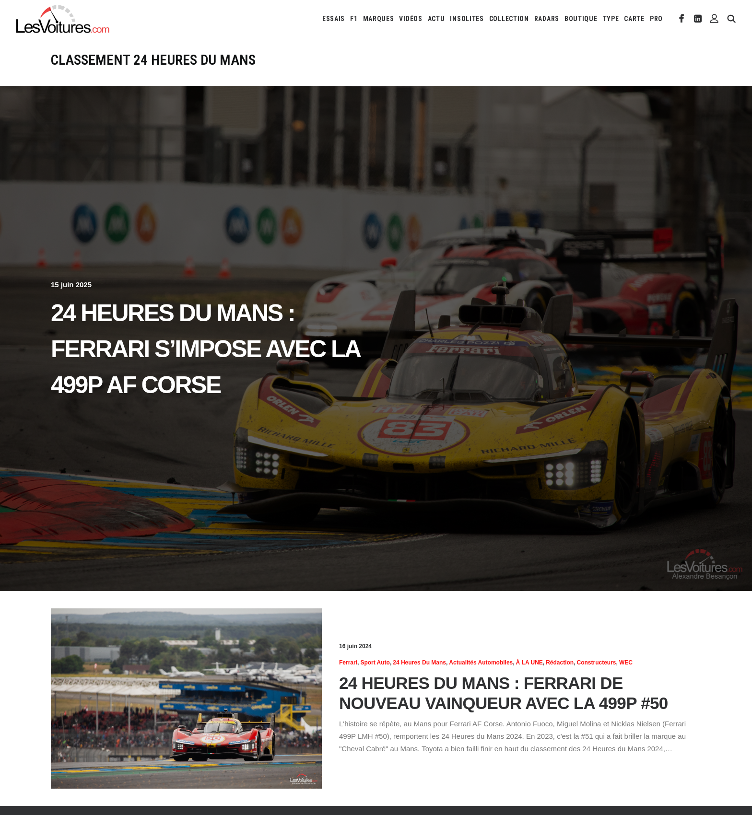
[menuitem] (333, 18)
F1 (353, 19)
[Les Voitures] (63, 18)
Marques (378, 19)
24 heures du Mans (419, 662)
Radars (546, 19)
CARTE (634, 19)
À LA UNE (529, 662)
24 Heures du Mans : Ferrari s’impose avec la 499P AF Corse (205, 349)
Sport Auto (375, 662)
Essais (333, 19)
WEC (626, 662)
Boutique (581, 19)
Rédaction (560, 662)
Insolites (466, 19)
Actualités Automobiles (481, 662)
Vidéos (410, 19)
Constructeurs (596, 662)
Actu (436, 19)
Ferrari (348, 662)
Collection (509, 19)
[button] (681, 18)
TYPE (611, 19)
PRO (656, 19)
